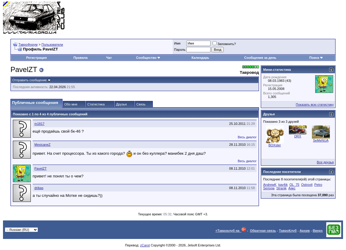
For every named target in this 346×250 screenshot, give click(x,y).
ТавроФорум (28, 44)
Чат (109, 57)
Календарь (200, 57)
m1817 (39, 123)
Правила (80, 57)
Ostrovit (307, 184)
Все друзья (325, 162)
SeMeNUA (321, 140)
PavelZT (40, 168)
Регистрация (36, 57)
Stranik (281, 188)
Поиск (316, 57)
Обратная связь (263, 230)
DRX (297, 136)
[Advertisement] (234, 17)
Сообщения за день (260, 57)
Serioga (269, 188)
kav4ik (283, 184)
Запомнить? (224, 44)
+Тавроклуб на (230, 230)
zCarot (145, 245)
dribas (38, 188)
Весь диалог (247, 137)
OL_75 (294, 184)
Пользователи (52, 44)
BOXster (275, 145)
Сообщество (148, 57)
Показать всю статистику (315, 104)
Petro (318, 184)
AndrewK (270, 184)
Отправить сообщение (29, 80)
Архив (305, 230)
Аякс (291, 188)
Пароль (179, 49)
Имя (177, 43)
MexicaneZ (42, 144)
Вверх (318, 230)
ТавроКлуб (288, 230)
